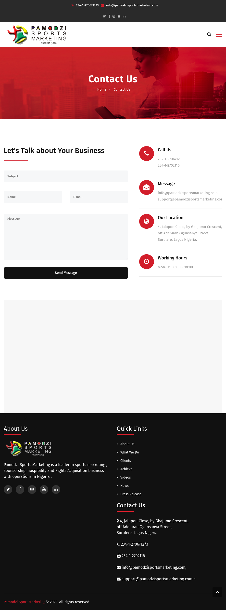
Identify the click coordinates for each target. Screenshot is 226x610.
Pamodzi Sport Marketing (24, 602)
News (124, 486)
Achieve (126, 469)
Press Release (130, 494)
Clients (125, 461)
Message (66, 237)
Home (101, 89)
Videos (125, 477)
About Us (127, 444)
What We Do (129, 452)
